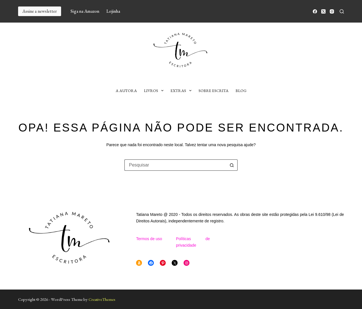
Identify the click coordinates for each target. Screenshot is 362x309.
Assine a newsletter (39, 11)
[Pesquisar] (342, 11)
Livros (155, 90)
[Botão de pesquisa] (232, 165)
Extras (182, 90)
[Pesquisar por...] (175, 165)
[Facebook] (315, 11)
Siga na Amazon (84, 11)
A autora (126, 90)
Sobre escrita (214, 90)
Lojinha (113, 11)
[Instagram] (332, 11)
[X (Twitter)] (323, 11)
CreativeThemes (102, 299)
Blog (241, 90)
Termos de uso (149, 238)
